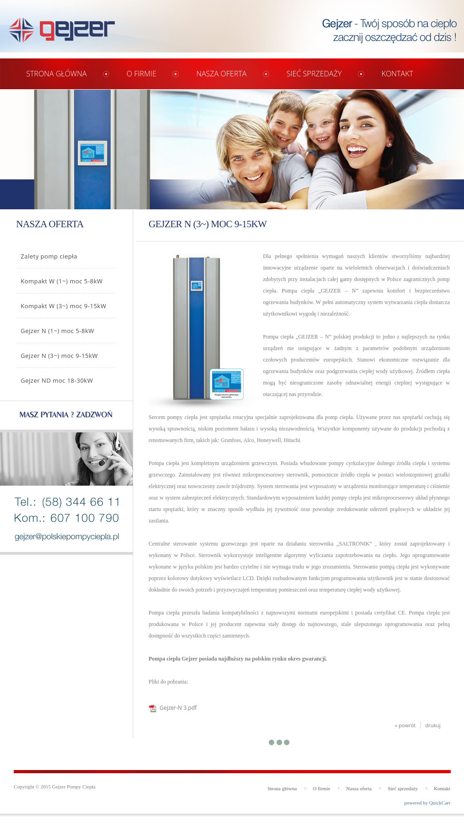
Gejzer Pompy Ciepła (74, 786)
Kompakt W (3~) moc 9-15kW (63, 306)
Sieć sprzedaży (314, 74)
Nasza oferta (221, 74)
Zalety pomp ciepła (49, 256)
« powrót (405, 725)
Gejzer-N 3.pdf (178, 708)
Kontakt (397, 74)
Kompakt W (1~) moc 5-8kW (61, 281)
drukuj (433, 725)
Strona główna (56, 74)
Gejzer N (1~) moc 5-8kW (57, 331)
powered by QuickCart (427, 802)
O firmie (142, 74)
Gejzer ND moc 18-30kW (57, 380)
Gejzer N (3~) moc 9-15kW (59, 355)
